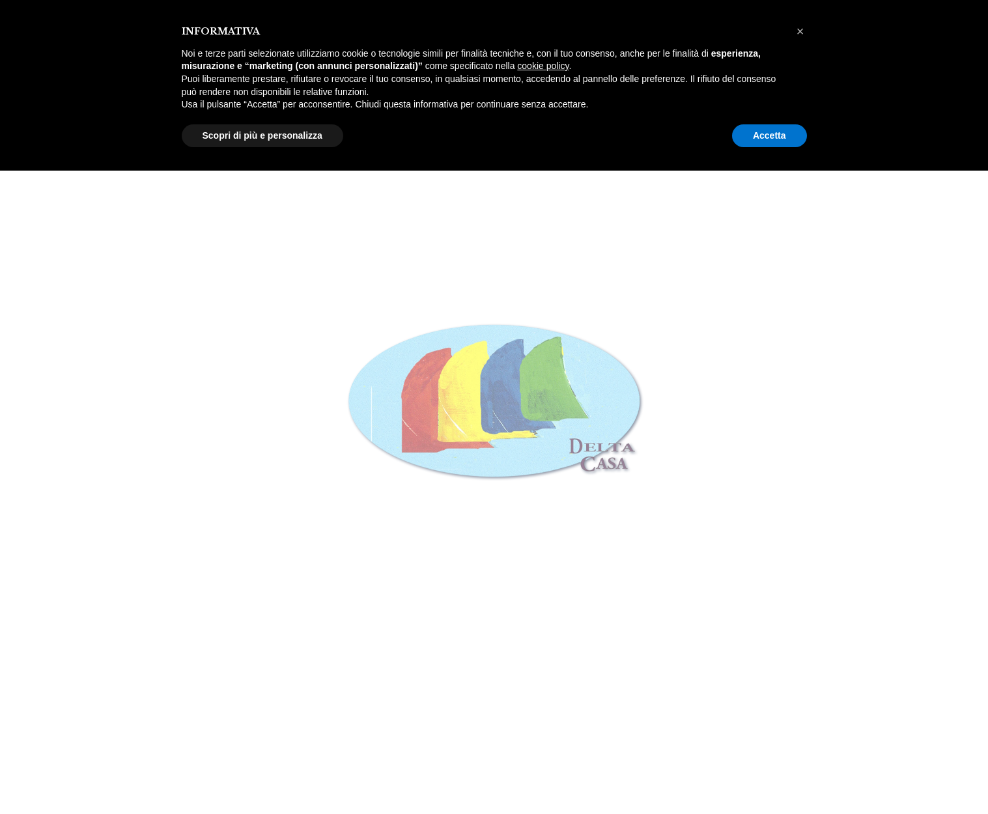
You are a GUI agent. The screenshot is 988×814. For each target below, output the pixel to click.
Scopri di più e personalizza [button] (262, 135)
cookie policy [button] (543, 66)
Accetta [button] (769, 135)
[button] (800, 31)
